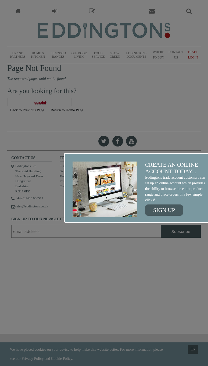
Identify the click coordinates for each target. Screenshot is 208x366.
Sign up (164, 210)
